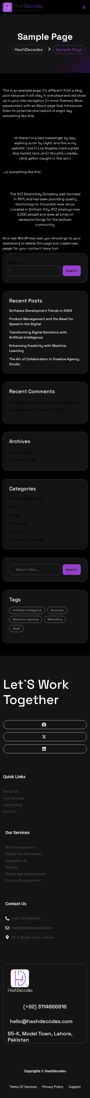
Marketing (17, 523)
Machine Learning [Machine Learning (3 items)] (25, 619)
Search (15, 262)
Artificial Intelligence (26, 498)
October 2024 (20, 452)
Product (15, 531)
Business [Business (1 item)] (57, 610)
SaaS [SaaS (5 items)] (16, 628)
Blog (13, 507)
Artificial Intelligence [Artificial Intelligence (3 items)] (27, 610)
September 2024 (23, 460)
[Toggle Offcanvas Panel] (84, 7)
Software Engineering (27, 540)
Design (14, 515)
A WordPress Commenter (32, 402)
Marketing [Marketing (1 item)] (55, 619)
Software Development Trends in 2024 (40, 310)
